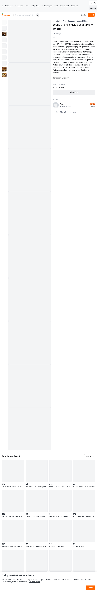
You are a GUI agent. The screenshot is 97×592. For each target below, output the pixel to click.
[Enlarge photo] (29, 41)
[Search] (37, 14)
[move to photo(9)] (4, 69)
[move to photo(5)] (4, 45)
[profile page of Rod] (56, 105)
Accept (90, 588)
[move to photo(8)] (4, 63)
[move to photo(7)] (4, 57)
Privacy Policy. (34, 582)
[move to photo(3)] (4, 34)
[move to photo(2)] (4, 28)
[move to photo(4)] (4, 40)
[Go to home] (6, 15)
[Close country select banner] (94, 2)
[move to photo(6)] (4, 51)
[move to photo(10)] (4, 75)
